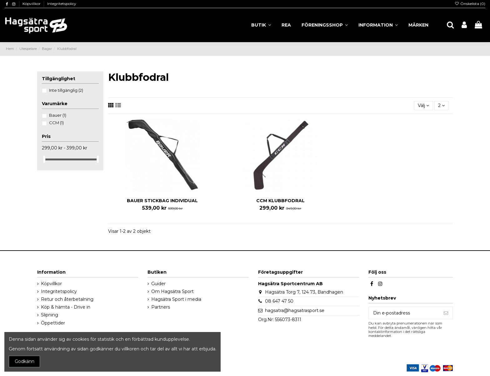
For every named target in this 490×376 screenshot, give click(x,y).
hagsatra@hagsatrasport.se (294, 310)
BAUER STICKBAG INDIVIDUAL (162, 200)
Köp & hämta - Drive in (65, 307)
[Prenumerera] (445, 313)
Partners (160, 307)
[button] (378, 25)
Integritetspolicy (61, 3)
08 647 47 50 (279, 301)
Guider (158, 283)
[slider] (44, 159)
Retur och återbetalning (67, 299)
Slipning (49, 315)
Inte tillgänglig (66, 90)
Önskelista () (470, 3)
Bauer (57, 115)
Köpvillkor (32, 3)
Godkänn (24, 361)
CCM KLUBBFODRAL (280, 200)
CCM (56, 122)
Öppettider (53, 323)
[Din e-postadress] (404, 313)
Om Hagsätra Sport (172, 291)
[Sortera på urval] (423, 105)
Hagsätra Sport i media (176, 299)
